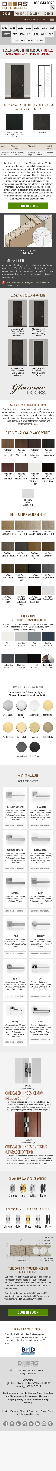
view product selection (35, 19)
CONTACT (48, 13)
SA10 (4, 28)
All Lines (40, 40)
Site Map (28, 1402)
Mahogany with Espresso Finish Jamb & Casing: (17, 318)
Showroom (28, 1380)
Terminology (31, 1396)
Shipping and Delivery (29, 1414)
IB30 (22, 34)
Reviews (37, 1399)
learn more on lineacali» (15, 825)
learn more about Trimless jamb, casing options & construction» (28, 283)
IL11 (29, 34)
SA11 (12, 28)
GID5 (23, 40)
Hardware (44, 1396)
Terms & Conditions (29, 1411)
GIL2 (43, 34)
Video (28, 1399)
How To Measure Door (31, 1393)
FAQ (46, 1399)
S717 (15, 34)
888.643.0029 (44, 3)
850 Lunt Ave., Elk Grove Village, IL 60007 (30, 1383)
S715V (6, 34)
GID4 (15, 40)
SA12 (20, 28)
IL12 (36, 34)
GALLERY (34, 13)
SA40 (36, 28)
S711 (44, 28)
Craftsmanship (10, 1393)
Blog (20, 1399)
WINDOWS (20, 13)
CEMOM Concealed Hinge (28, 1087)
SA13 (28, 28)
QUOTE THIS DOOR (28, 206)
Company (11, 1399)
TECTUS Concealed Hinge (28, 1141)
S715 (51, 28)
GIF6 (30, 40)
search (52, 7)
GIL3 (51, 34)
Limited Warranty (10, 1411)
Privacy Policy (47, 1411)
